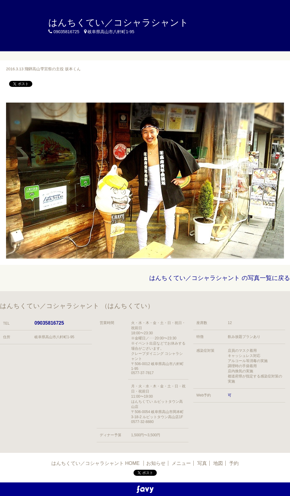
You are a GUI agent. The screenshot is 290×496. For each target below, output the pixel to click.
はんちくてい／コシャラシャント (118, 22)
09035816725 (49, 323)
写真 (202, 463)
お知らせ (156, 463)
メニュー (181, 463)
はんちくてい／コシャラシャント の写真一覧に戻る (219, 278)
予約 (234, 463)
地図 (218, 463)
